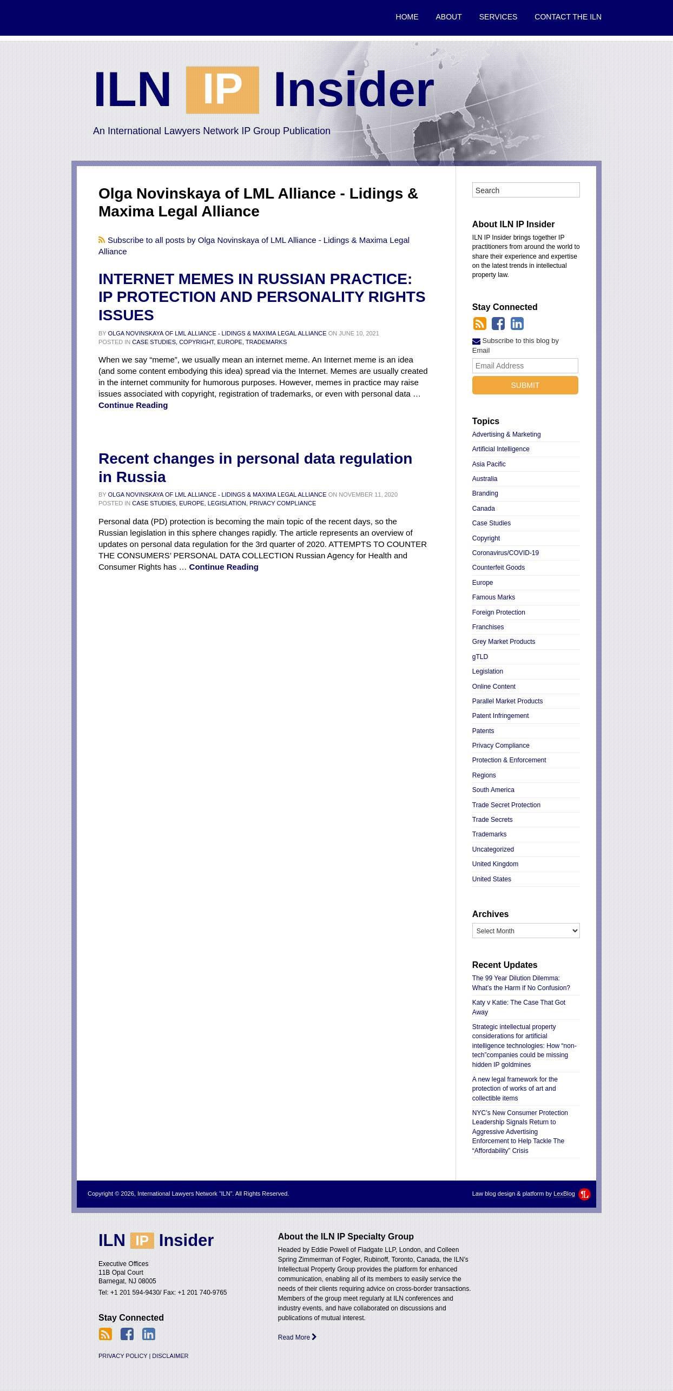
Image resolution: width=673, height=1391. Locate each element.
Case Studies (491, 523)
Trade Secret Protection (506, 805)
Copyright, (197, 342)
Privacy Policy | (124, 1356)
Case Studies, (154, 342)
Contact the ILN (568, 16)
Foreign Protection (498, 612)
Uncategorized (493, 849)
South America (493, 790)
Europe (482, 582)
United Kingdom (495, 864)
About (449, 16)
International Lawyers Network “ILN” (123, 18)
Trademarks (266, 342)
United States (491, 879)
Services (498, 16)
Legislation (487, 671)
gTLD (480, 657)
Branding (485, 493)
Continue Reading (133, 405)
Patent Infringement (500, 716)
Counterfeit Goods (498, 567)
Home (407, 16)
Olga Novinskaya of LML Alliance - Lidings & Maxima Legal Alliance (217, 333)
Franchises (488, 627)
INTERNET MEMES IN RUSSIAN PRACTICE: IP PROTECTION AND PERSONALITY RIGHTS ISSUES (262, 297)
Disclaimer (170, 1356)
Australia (485, 479)
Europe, (230, 342)
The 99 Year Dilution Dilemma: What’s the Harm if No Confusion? (521, 982)
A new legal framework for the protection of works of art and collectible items (515, 1089)
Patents (483, 731)
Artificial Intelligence (501, 449)
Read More (298, 1337)
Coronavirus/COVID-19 (505, 553)
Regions (484, 775)
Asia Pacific (489, 464)
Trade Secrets (492, 819)
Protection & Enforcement (509, 760)
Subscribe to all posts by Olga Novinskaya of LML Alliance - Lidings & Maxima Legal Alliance (254, 245)
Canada (483, 508)
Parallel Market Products (507, 701)
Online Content (494, 686)
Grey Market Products (504, 641)
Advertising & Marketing (506, 434)
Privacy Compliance (282, 503)
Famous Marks (493, 597)
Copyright (486, 538)
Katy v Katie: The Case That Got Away (518, 1007)
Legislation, (228, 503)
